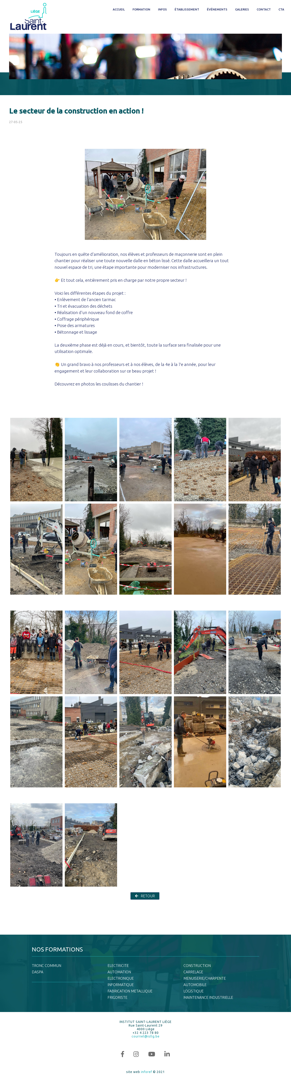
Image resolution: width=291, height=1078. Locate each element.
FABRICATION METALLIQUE (130, 991)
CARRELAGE (193, 972)
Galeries (242, 9)
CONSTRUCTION (197, 966)
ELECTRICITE (118, 966)
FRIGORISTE (117, 997)
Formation (141, 9)
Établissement (187, 9)
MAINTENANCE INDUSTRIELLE (208, 997)
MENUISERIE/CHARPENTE (204, 978)
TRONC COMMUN (46, 966)
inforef (146, 1072)
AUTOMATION (119, 972)
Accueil (119, 9)
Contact (264, 9)
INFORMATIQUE (121, 985)
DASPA (37, 972)
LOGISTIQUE (193, 991)
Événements (217, 9)
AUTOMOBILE (194, 985)
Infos (162, 9)
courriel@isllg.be (146, 1036)
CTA (281, 9)
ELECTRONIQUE (121, 978)
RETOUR (145, 896)
